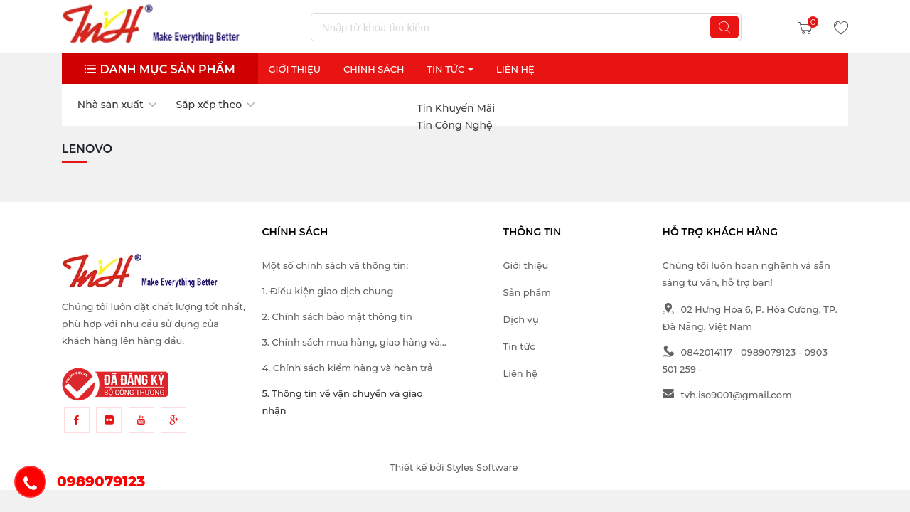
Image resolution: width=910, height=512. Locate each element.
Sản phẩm (527, 292)
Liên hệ (520, 373)
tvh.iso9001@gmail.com (727, 394)
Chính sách (374, 69)
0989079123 (768, 352)
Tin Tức (450, 69)
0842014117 (697, 352)
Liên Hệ (515, 69)
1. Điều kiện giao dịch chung (327, 291)
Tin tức (519, 346)
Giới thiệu (294, 69)
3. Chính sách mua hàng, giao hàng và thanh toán (350, 343)
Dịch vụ (521, 319)
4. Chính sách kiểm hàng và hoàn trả (347, 367)
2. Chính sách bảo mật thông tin (337, 316)
